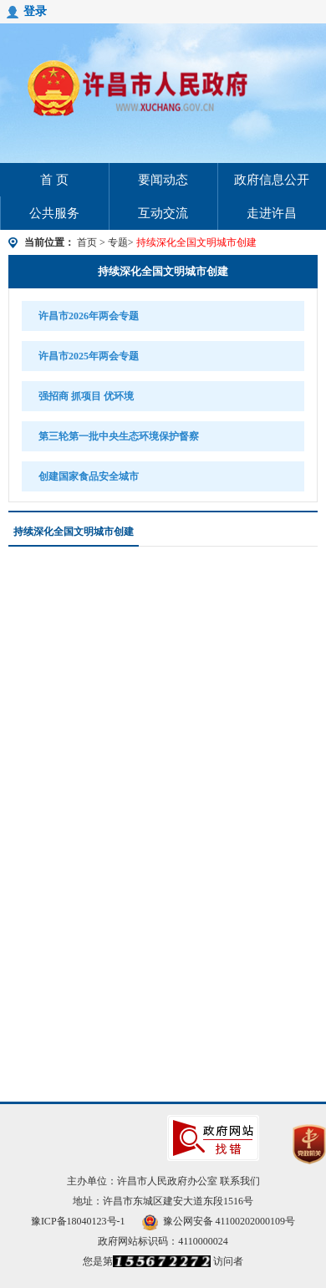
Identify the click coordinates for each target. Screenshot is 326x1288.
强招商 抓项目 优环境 (86, 396)
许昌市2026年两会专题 (88, 316)
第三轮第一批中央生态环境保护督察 (117, 436)
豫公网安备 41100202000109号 (219, 1221)
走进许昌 (272, 213)
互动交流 (163, 213)
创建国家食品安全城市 (88, 476)
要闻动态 (163, 179)
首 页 (54, 179)
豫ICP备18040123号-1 (78, 1221)
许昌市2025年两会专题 (88, 356)
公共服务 (54, 213)
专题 (118, 242)
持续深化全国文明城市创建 (163, 271)
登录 (35, 11)
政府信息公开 (271, 179)
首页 (87, 242)
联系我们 (240, 1181)
